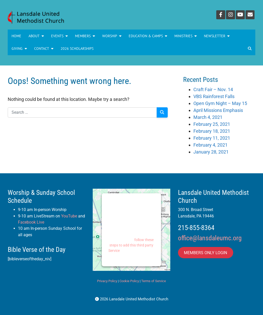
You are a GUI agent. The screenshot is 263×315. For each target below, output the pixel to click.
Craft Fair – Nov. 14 (213, 89)
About (36, 36)
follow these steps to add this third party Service (131, 244)
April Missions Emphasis (218, 110)
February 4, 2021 (210, 145)
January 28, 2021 (211, 152)
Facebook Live (31, 222)
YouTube (69, 216)
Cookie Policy (129, 281)
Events (59, 36)
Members (85, 36)
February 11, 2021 (211, 138)
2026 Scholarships (77, 48)
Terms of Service (153, 281)
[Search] (162, 112)
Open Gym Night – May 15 (220, 103)
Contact (43, 48)
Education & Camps (148, 36)
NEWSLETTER (217, 36)
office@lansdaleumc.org (210, 238)
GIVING (19, 48)
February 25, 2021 (211, 124)
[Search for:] (82, 112)
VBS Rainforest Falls (213, 96)
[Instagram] (230, 14)
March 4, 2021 (207, 117)
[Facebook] (220, 14)
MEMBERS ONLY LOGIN (205, 252)
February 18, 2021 (211, 131)
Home (16, 36)
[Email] (250, 14)
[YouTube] (240, 14)
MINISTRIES (185, 36)
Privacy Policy (107, 281)
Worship (111, 36)
